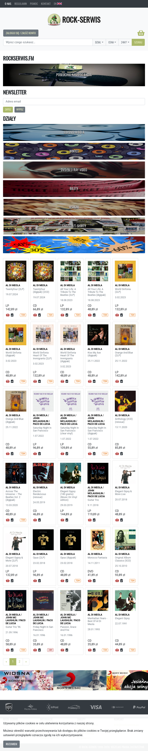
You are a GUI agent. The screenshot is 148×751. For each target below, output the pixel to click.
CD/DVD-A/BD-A (74, 132)
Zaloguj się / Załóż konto (21, 33)
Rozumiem (11, 744)
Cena (111, 42)
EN (58, 4)
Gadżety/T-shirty (74, 225)
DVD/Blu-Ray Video (74, 169)
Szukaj (138, 42)
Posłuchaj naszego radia (74, 74)
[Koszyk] (141, 33)
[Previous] (6, 661)
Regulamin (20, 4)
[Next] (26, 661)
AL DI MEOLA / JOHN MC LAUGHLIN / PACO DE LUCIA (16, 619)
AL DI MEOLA (13, 285)
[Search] (48, 42)
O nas (8, 4)
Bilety (74, 188)
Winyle (74, 151)
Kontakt (46, 4)
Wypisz (19, 109)
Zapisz (8, 109)
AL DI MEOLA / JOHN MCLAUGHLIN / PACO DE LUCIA (41, 419)
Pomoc (34, 4)
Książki (74, 207)
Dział (98, 42)
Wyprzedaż (74, 244)
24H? (124, 42)
